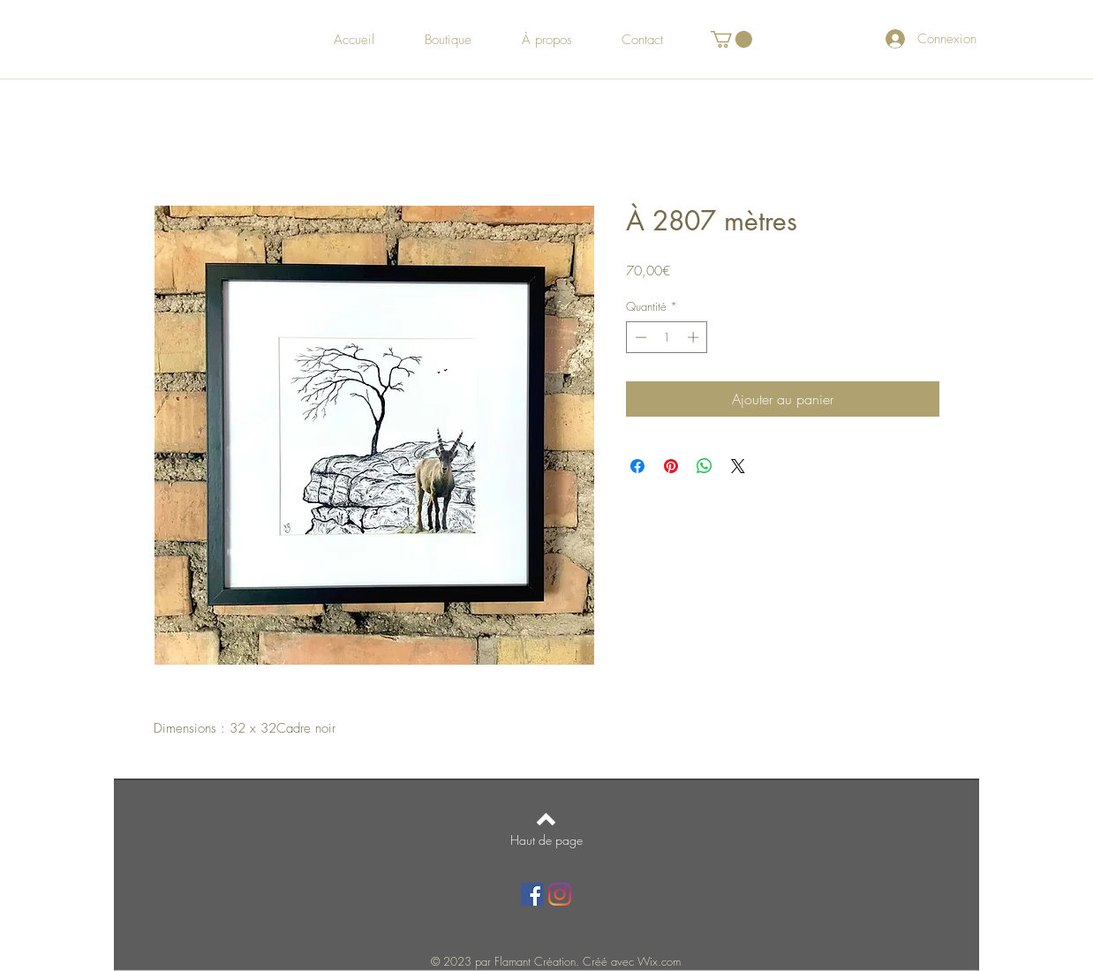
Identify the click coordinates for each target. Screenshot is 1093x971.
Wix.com (659, 961)
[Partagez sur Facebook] (637, 466)
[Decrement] (639, 337)
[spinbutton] (667, 337)
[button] (731, 39)
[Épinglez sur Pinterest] (671, 466)
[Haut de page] (546, 840)
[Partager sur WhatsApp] (704, 466)
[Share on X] (738, 466)
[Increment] (694, 337)
